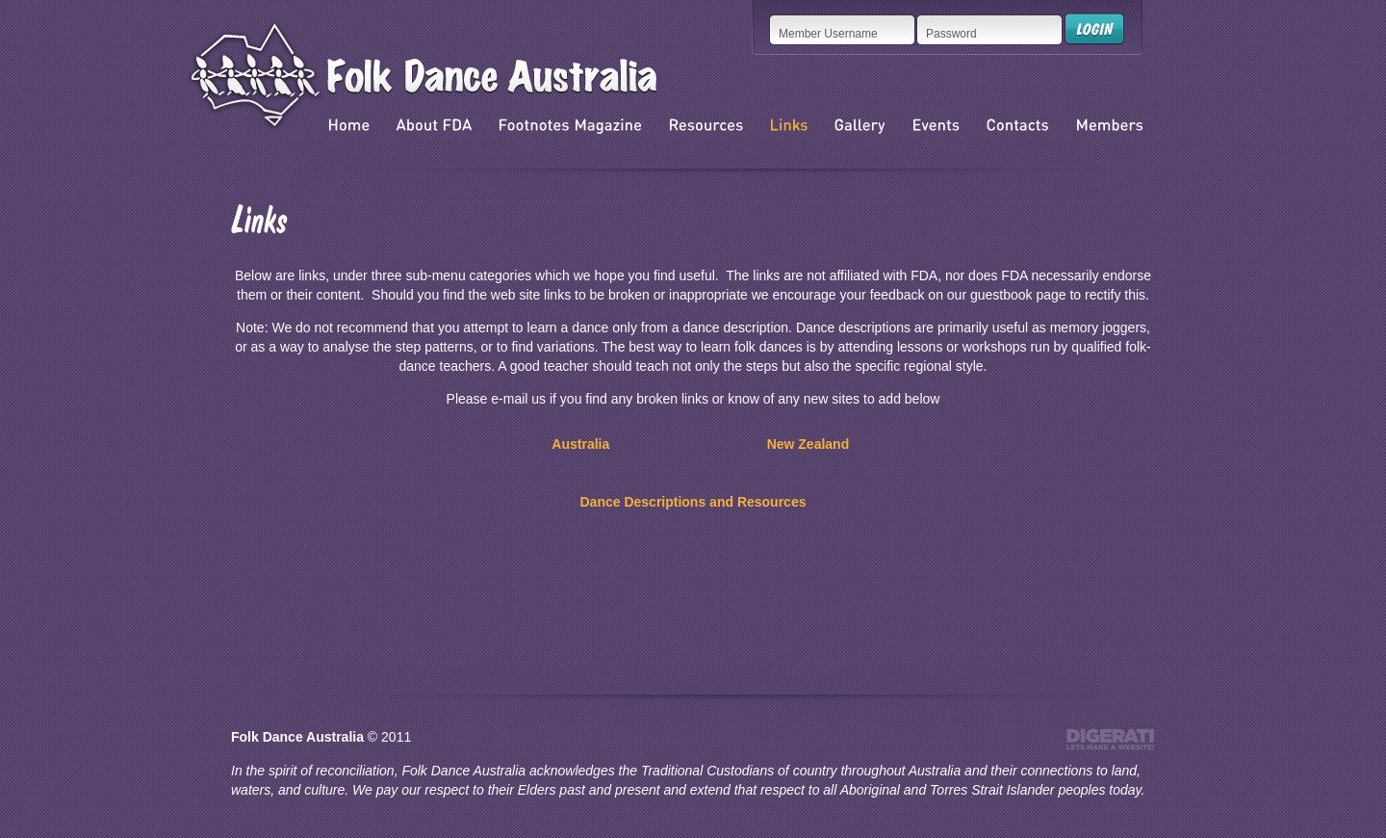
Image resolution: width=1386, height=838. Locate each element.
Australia (580, 444)
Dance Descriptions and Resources (693, 502)
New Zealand (808, 444)
